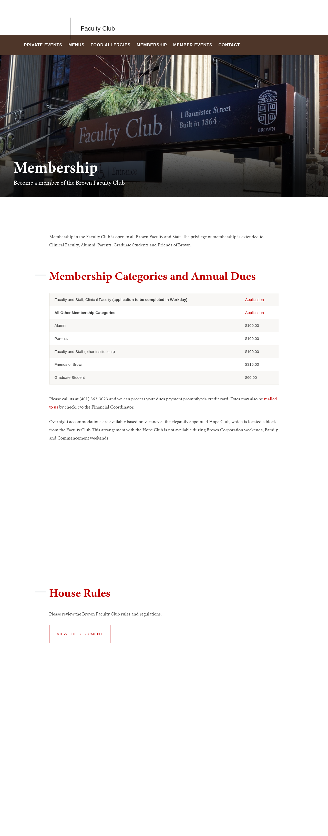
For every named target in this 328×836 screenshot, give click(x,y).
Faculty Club (98, 17)
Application (254, 299)
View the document (80, 634)
